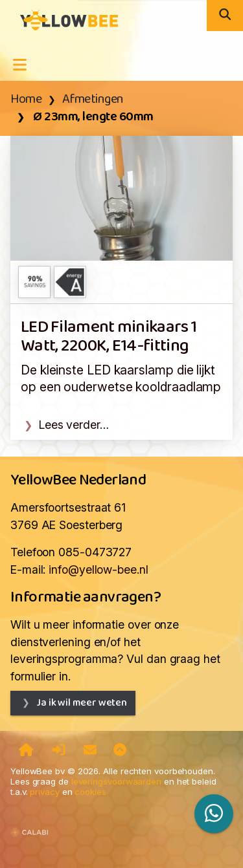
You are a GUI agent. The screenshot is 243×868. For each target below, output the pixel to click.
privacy (44, 792)
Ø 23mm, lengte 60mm (92, 117)
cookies (90, 792)
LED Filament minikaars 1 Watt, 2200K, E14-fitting (109, 337)
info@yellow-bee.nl (98, 569)
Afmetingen (93, 100)
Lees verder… (74, 424)
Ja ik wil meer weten (81, 702)
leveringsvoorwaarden (116, 781)
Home (25, 100)
